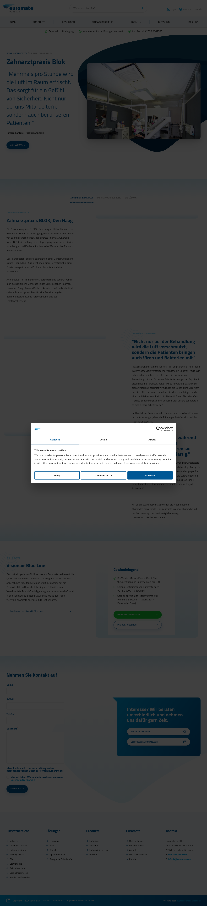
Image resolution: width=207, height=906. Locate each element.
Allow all (150, 475)
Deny (57, 475)
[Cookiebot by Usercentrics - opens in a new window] (158, 428)
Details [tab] (103, 439)
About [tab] (152, 439)
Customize (104, 475)
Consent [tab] (55, 439)
